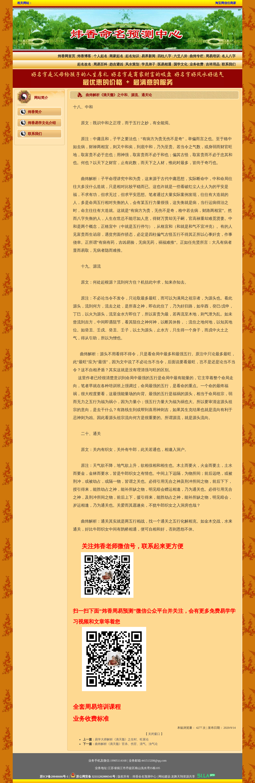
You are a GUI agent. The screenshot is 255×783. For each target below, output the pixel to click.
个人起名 (100, 56)
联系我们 (229, 64)
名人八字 (229, 56)
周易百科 (100, 64)
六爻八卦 (181, 56)
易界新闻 (148, 56)
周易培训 (213, 56)
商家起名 (116, 56)
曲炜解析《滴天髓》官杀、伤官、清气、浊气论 (126, 744)
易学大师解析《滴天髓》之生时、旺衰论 (122, 739)
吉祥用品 (213, 64)
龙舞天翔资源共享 (183, 776)
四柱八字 (164, 56)
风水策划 (132, 64)
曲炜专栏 (196, 56)
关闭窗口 (154, 734)
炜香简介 (35, 112)
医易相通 (164, 64)
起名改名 (84, 64)
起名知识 (132, 56)
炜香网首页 (66, 56)
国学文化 (181, 64)
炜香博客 (84, 56)
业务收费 (196, 64)
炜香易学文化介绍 (42, 123)
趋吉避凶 (116, 64)
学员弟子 (148, 64)
